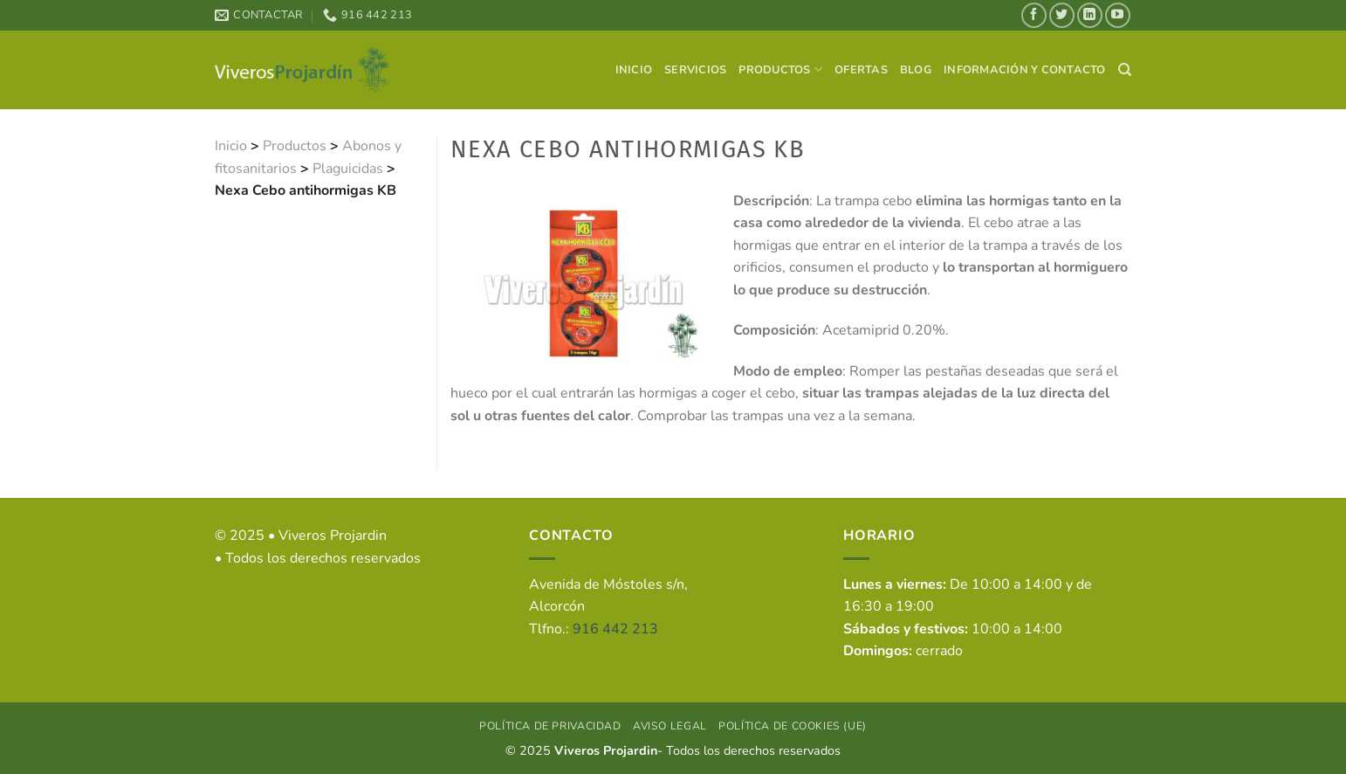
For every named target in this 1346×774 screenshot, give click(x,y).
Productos (780, 69)
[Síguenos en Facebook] (1034, 15)
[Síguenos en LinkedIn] (1089, 15)
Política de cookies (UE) (792, 726)
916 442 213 (615, 629)
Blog (915, 70)
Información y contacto (1025, 70)
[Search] (1124, 69)
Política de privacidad (550, 726)
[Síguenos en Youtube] (1117, 15)
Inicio (634, 70)
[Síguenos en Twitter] (1062, 15)
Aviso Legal (670, 726)
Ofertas (861, 70)
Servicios (695, 70)
